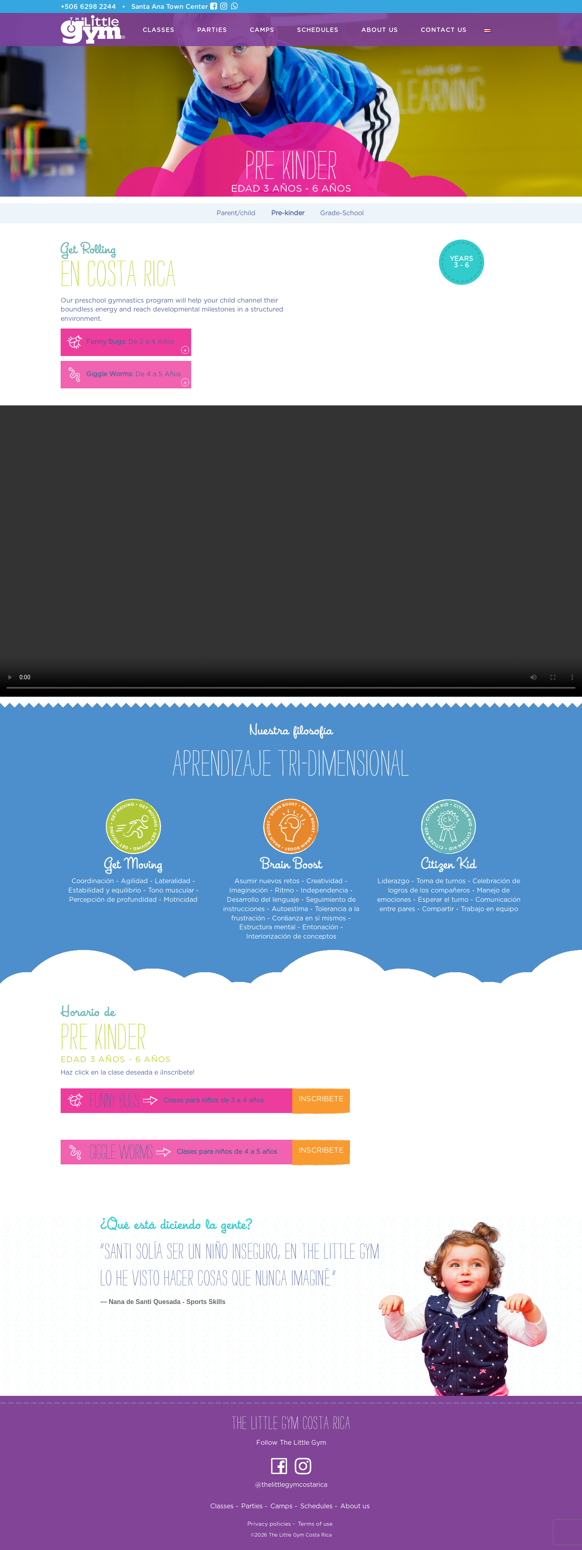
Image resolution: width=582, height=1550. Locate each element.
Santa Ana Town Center (169, 7)
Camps (262, 30)
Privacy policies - (271, 1524)
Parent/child (236, 213)
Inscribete (321, 1099)
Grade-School (342, 213)
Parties (212, 30)
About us (379, 30)
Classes (159, 30)
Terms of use (315, 1524)
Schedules (318, 30)
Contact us (444, 30)
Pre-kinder (287, 213)
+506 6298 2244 (88, 7)
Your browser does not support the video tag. (291, 551)
